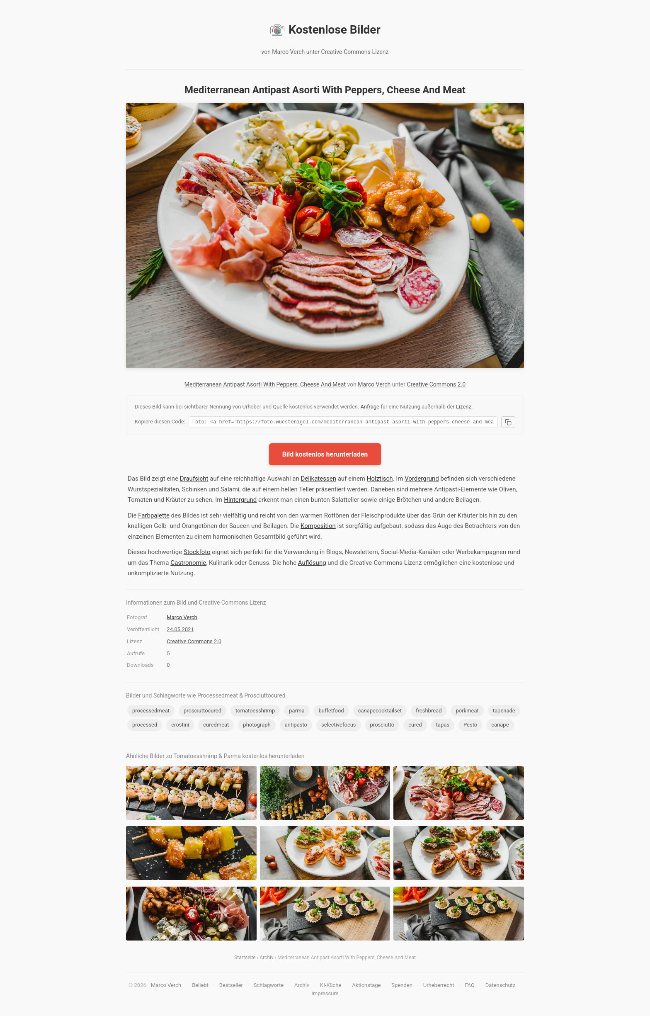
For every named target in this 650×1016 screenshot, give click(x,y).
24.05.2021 (180, 630)
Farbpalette (154, 516)
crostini (180, 726)
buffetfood (331, 712)
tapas (442, 726)
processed (144, 726)
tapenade (504, 712)
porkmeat (467, 712)
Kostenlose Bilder (324, 29)
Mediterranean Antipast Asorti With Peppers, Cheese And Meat (265, 384)
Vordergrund (422, 480)
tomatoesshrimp (255, 712)
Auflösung (312, 564)
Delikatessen (318, 480)
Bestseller (231, 986)
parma (296, 712)
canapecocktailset (380, 712)
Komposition (318, 527)
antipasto (296, 726)
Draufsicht (194, 480)
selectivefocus (338, 726)
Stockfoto (197, 553)
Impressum (324, 995)
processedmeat (151, 712)
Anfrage (369, 406)
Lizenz (463, 406)
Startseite (245, 959)
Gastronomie (188, 564)
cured (415, 726)
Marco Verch (374, 384)
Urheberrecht (438, 986)
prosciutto (382, 726)
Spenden (401, 986)
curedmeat (216, 726)
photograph (256, 726)
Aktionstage (366, 986)
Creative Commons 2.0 (436, 384)
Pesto (470, 726)
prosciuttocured (202, 712)
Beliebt (200, 986)
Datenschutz (500, 986)
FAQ (469, 986)
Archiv (266, 959)
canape (500, 726)
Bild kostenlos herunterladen (325, 455)
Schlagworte (269, 986)
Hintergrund (240, 501)
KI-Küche (330, 986)
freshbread (428, 712)
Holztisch (380, 480)
